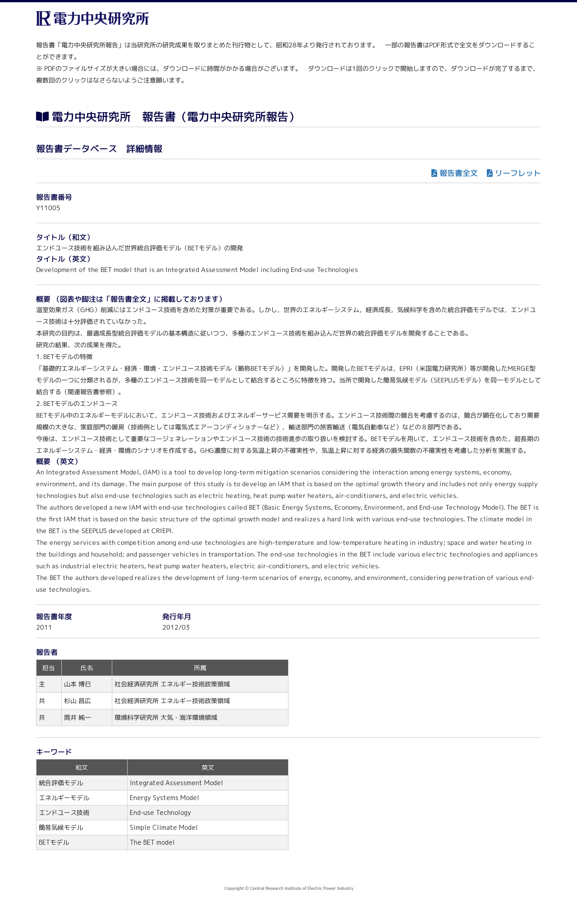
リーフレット (518, 173)
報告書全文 (459, 173)
